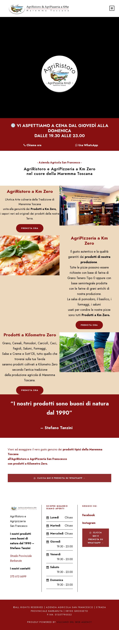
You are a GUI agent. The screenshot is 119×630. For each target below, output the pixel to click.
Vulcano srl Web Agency (74, 622)
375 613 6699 (18, 576)
